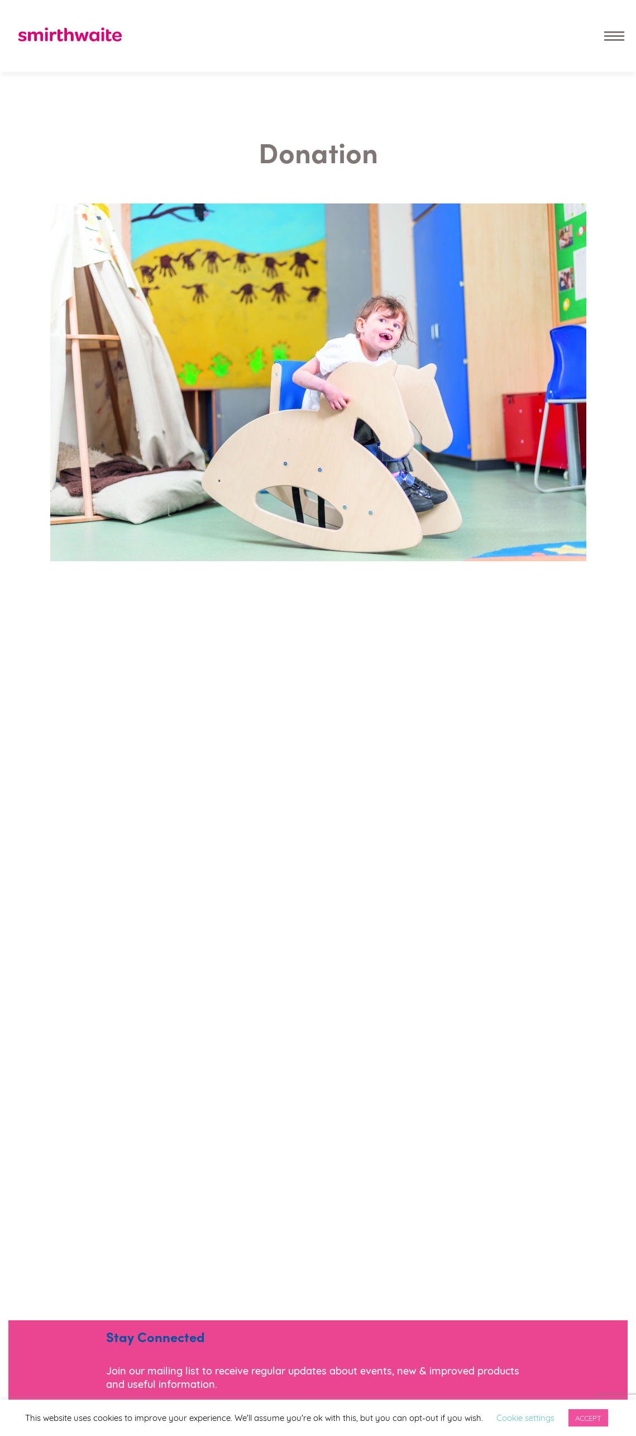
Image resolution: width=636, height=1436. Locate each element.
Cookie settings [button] (525, 1417)
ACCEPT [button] (588, 1418)
